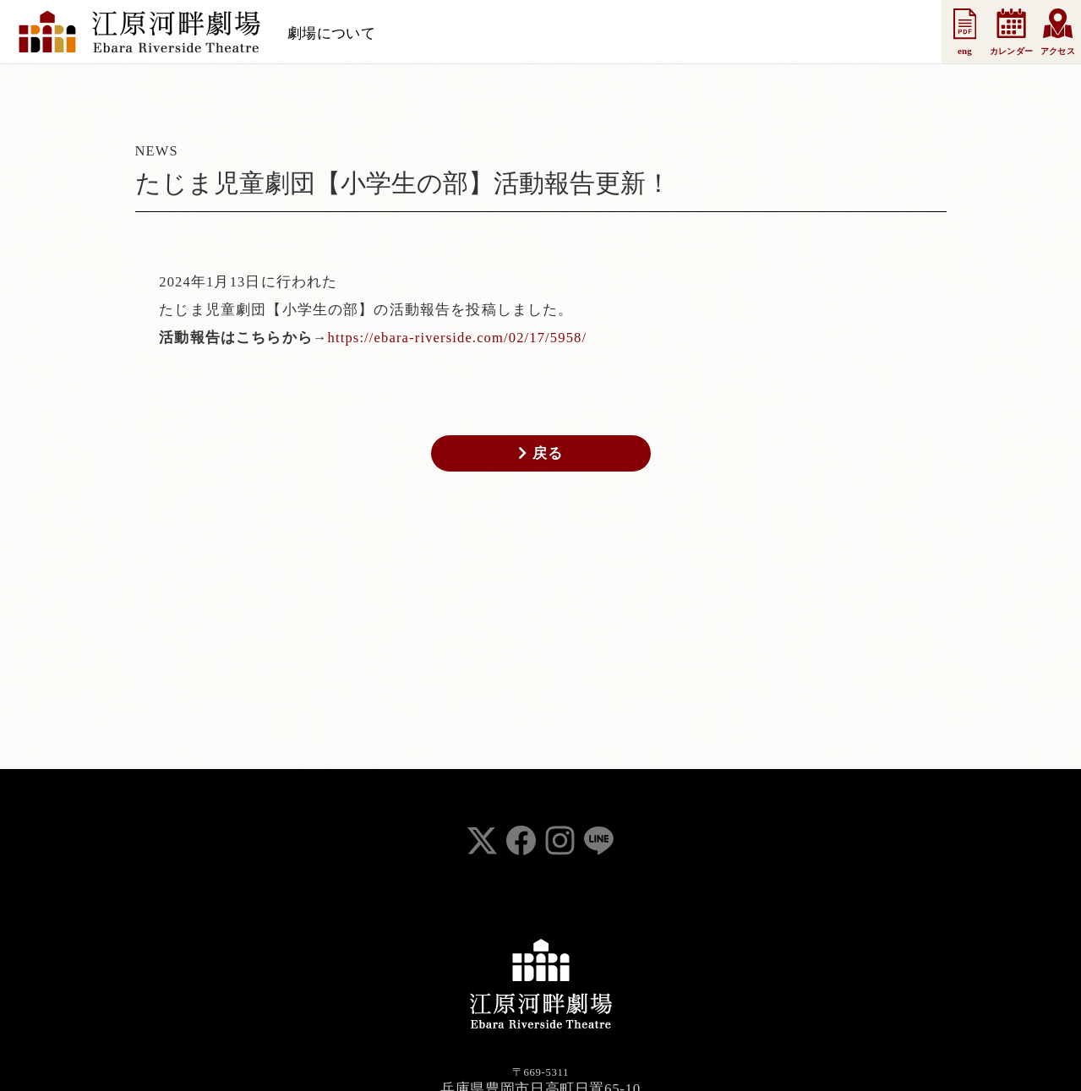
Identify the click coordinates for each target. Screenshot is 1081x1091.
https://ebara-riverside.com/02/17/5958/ (457, 338)
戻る (540, 453)
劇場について (331, 33)
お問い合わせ (842, 33)
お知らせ (525, 33)
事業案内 (752, 33)
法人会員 (676, 33)
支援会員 (601, 33)
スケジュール (436, 33)
